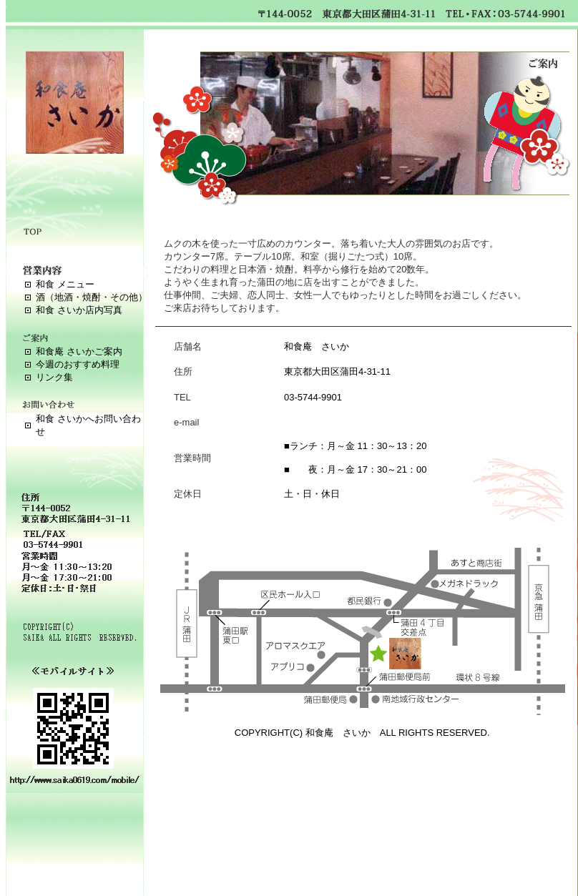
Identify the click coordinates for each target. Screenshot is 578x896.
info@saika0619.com (327, 422)
